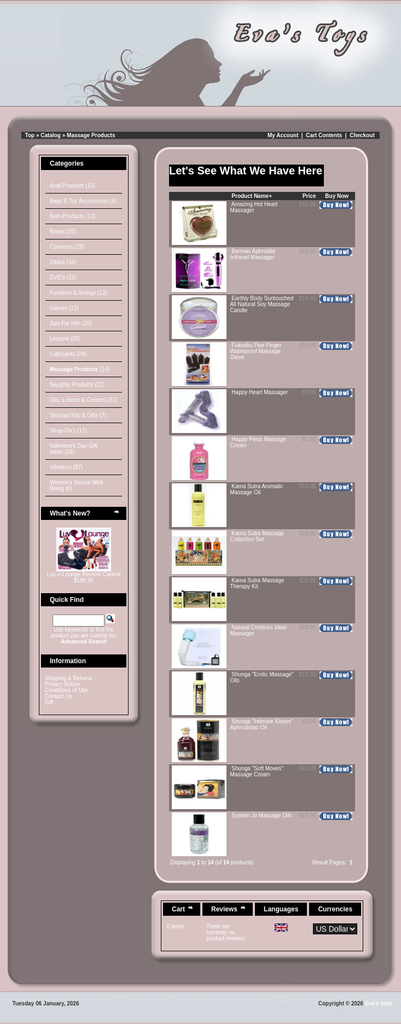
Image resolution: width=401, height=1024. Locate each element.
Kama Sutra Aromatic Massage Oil (256, 489)
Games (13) (64, 308)
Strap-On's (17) (68, 431)
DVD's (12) (63, 277)
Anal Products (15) (72, 186)
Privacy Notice (62, 684)
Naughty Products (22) (77, 385)
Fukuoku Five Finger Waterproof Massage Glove (256, 351)
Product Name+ (251, 196)
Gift (49, 702)
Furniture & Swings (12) (78, 293)
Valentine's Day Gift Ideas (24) (73, 449)
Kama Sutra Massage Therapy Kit (257, 583)
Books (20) (63, 232)
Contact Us (58, 696)
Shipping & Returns (68, 678)
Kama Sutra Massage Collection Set (257, 536)
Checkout (362, 135)
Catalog (50, 135)
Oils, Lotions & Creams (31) (83, 400)
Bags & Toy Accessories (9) (83, 201)
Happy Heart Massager (259, 392)
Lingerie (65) (65, 339)
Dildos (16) (63, 262)
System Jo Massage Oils (261, 815)
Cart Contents (324, 135)
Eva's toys (378, 1003)
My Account (283, 135)
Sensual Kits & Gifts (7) (78, 415)
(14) (79, 369)
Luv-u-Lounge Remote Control (84, 574)
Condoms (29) (67, 247)
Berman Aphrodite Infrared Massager (253, 254)
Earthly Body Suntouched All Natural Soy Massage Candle (262, 304)
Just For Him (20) (71, 323)
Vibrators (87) (66, 467)
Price (309, 196)
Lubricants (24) (68, 354)
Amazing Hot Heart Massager (254, 207)
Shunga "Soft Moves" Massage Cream (256, 771)
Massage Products (91, 135)
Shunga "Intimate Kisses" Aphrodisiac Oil (261, 724)
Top (30, 135)
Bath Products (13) (72, 216)
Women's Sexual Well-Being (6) (77, 485)
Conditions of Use (66, 690)
